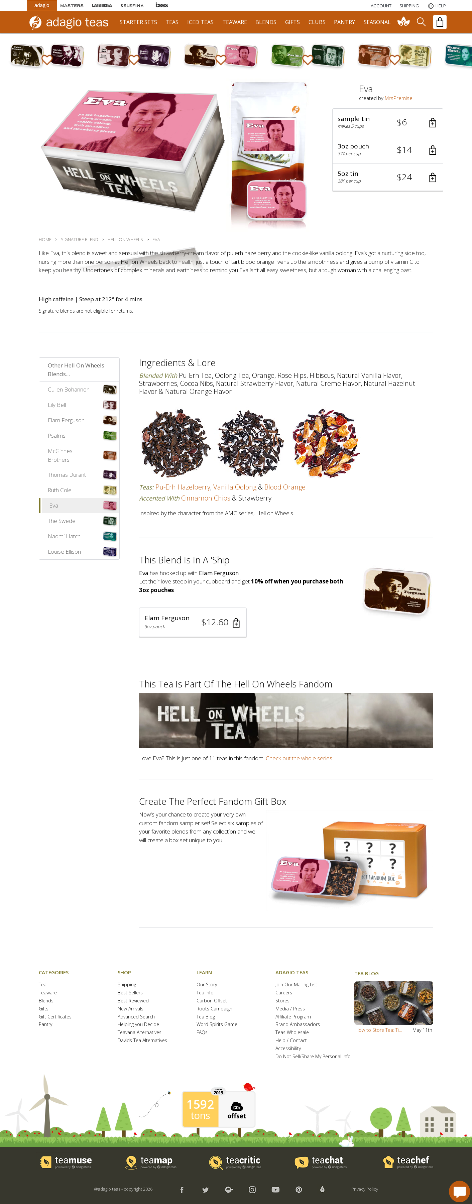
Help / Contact (291, 1041)
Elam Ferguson (66, 420)
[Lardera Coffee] (102, 5)
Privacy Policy (364, 1189)
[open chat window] (459, 1191)
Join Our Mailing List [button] (296, 985)
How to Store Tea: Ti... (378, 1030)
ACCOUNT (381, 6)
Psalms (57, 435)
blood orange (285, 486)
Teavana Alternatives (139, 1032)
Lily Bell (57, 405)
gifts (292, 22)
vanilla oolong (234, 486)
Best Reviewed (133, 1001)
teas (172, 22)
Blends (46, 1001)
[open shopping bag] (440, 22)
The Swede (62, 521)
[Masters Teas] (72, 5)
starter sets (138, 22)
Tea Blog (206, 1017)
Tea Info (205, 993)
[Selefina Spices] (132, 5)
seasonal (377, 22)
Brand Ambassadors (297, 1024)
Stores (282, 1001)
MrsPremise (398, 98)
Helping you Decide (138, 1024)
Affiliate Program (293, 1017)
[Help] (436, 5)
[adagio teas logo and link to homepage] (72, 22)
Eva (53, 505)
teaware (234, 22)
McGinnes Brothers (60, 455)
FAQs (202, 1032)
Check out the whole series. (299, 758)
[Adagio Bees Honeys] (162, 5)
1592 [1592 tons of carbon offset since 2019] (200, 1104)
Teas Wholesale (292, 1032)
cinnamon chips (205, 498)
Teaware (48, 993)
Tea (42, 985)
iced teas (200, 22)
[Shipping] (409, 6)
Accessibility (288, 1049)
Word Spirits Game (217, 1024)
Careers (283, 993)
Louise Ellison (64, 551)
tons (200, 1115)
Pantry (45, 1024)
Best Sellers (130, 993)
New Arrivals (130, 1009)
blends (265, 22)
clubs (317, 22)
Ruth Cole (60, 490)
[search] (420, 22)
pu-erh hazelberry (182, 486)
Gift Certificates (55, 1017)
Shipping (127, 985)
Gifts (43, 1009)
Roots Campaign (214, 1009)
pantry (344, 22)
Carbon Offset (212, 1001)
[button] (388, 122)
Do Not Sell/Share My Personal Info (313, 1057)
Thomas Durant (67, 474)
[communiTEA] (403, 22)
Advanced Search (136, 1017)
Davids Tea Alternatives (142, 1041)
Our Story (207, 985)
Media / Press (290, 1009)
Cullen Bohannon (69, 389)
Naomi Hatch (64, 536)
